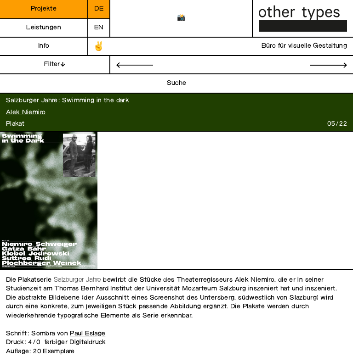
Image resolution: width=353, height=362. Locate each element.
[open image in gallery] (48, 200)
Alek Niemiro (26, 112)
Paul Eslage (87, 333)
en (99, 27)
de (98, 9)
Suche (177, 83)
